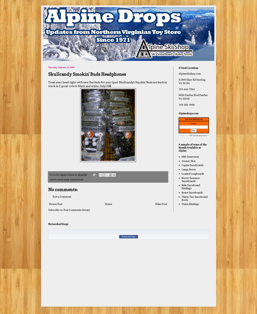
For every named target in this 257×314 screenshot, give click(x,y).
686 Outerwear (190, 156)
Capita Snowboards (192, 165)
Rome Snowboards (192, 192)
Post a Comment (62, 196)
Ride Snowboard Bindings (191, 187)
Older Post (161, 203)
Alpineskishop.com (190, 73)
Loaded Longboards (193, 173)
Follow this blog (128, 237)
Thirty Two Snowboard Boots (195, 198)
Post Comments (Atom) (77, 209)
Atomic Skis (188, 160)
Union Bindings (190, 203)
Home (108, 203)
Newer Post (55, 203)
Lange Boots (189, 169)
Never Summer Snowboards (191, 179)
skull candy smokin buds (70, 179)
